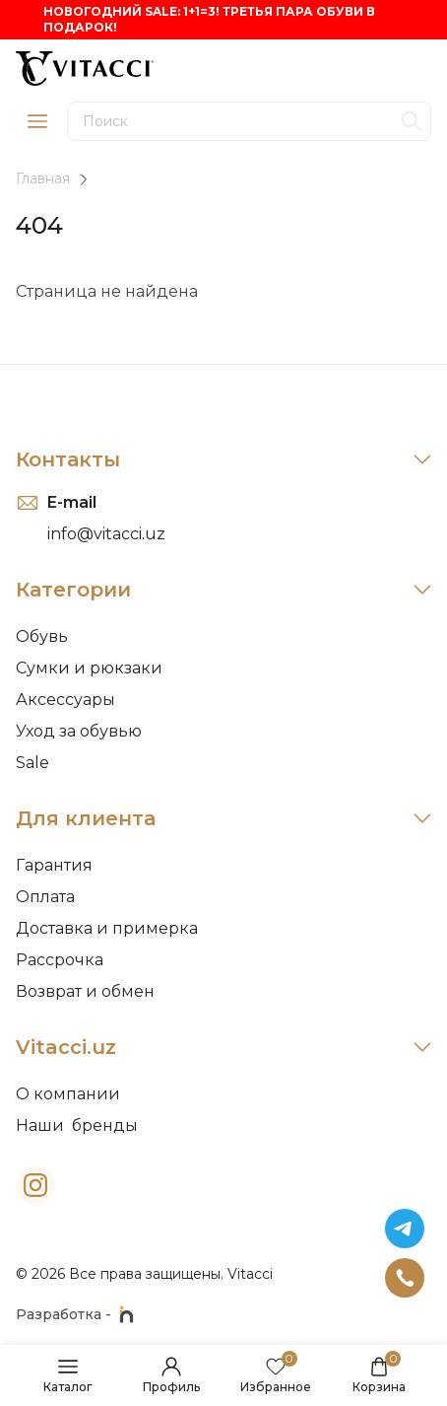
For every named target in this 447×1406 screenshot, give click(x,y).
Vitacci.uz (223, 1047)
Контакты (223, 459)
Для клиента (223, 818)
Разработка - (75, 1314)
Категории (223, 589)
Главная (43, 178)
